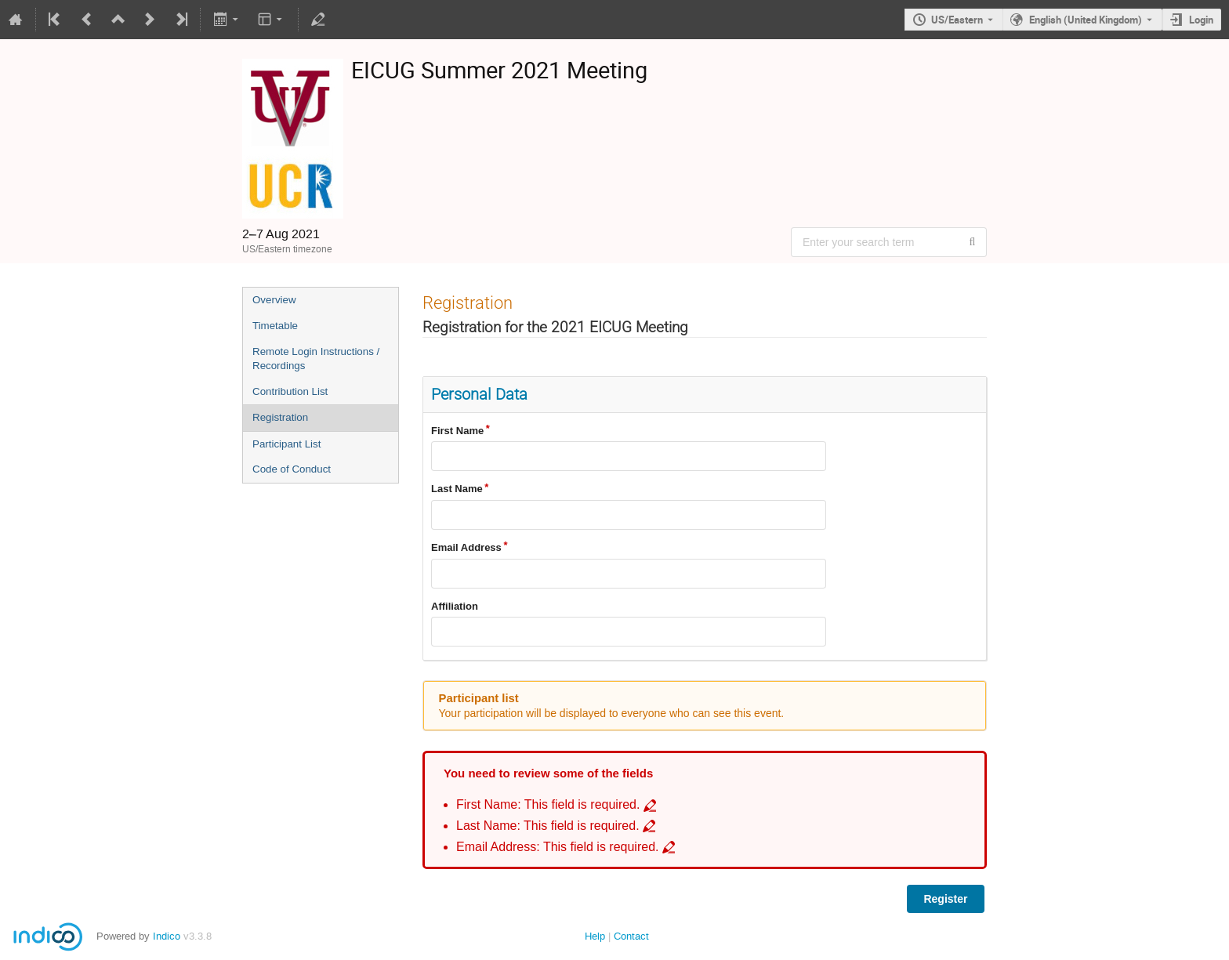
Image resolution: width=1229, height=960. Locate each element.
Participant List (286, 444)
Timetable (275, 325)
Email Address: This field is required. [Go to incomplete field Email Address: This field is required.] (557, 846)
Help (595, 936)
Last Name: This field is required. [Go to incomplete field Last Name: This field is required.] (548, 825)
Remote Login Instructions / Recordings (315, 359)
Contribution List (290, 391)
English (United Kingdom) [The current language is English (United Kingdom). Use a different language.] (1085, 20)
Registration (280, 417)
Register (945, 899)
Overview (274, 300)
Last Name (457, 488)
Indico (166, 936)
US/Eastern (957, 20)
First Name (457, 431)
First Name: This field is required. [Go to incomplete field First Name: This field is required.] (548, 804)
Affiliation (454, 606)
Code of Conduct (291, 469)
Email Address (466, 547)
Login (1201, 20)
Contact (631, 936)
